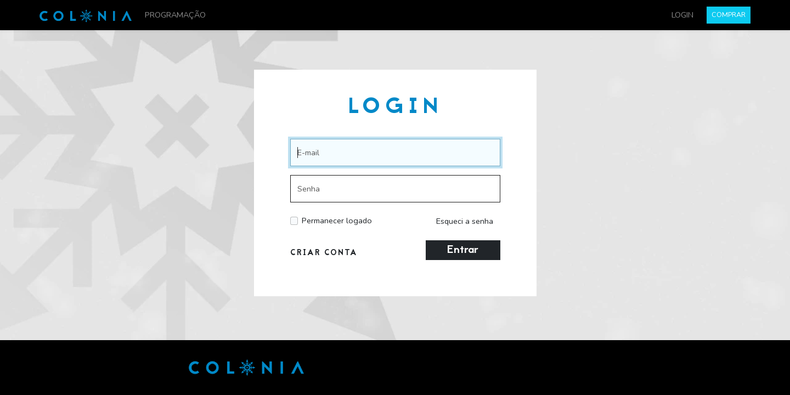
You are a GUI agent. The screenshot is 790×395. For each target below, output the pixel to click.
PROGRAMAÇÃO (175, 14)
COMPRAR (729, 14)
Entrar (462, 250)
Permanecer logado (337, 220)
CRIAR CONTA (324, 253)
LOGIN (682, 14)
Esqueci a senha (464, 221)
